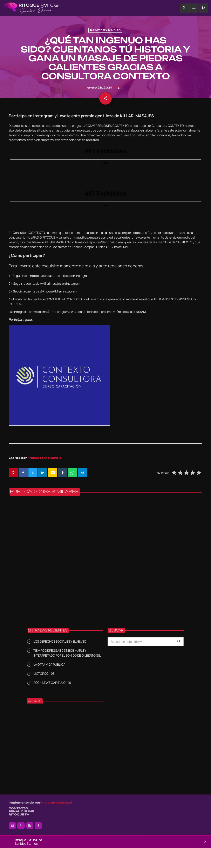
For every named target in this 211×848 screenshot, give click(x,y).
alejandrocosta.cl (56, 803)
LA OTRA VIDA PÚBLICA (49, 664)
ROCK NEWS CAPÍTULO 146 (52, 682)
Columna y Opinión (105, 30)
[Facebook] (38, 825)
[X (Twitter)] (21, 825)
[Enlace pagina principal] (31, 8)
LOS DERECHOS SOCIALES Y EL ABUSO (59, 641)
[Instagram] (29, 825)
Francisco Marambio (44, 458)
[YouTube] (12, 825)
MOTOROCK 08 (43, 673)
